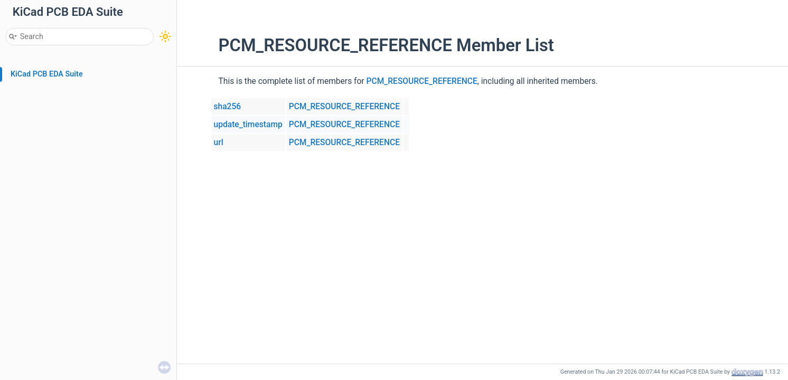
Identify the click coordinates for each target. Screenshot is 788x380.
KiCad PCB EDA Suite (47, 74)
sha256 (227, 106)
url (218, 142)
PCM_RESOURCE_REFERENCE (422, 81)
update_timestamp (248, 124)
